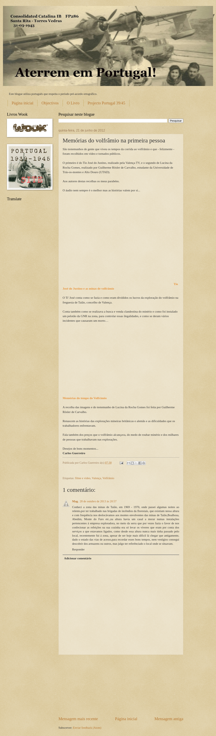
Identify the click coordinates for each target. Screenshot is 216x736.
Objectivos (50, 103)
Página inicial (22, 103)
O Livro (73, 103)
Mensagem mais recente (78, 719)
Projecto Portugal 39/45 (106, 103)
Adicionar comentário (77, 558)
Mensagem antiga (168, 719)
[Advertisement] (121, 685)
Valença (96, 478)
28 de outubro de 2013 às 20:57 (98, 501)
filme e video (83, 478)
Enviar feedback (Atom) (87, 727)
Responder (78, 549)
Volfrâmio (108, 478)
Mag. (75, 501)
